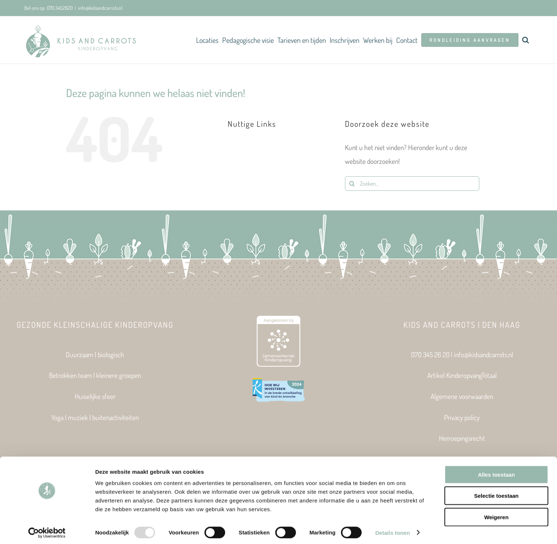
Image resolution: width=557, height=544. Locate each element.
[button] (525, 40)
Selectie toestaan (496, 493)
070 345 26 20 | (432, 354)
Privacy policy (462, 417)
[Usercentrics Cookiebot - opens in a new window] (47, 529)
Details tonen (392, 530)
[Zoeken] (352, 183)
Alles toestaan (496, 471)
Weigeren (496, 514)
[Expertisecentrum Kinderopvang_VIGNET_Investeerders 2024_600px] (278, 380)
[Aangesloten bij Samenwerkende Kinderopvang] (278, 319)
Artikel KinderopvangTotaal (462, 375)
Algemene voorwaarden (462, 396)
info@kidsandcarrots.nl (100, 8)
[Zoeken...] (412, 183)
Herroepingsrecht (462, 438)
